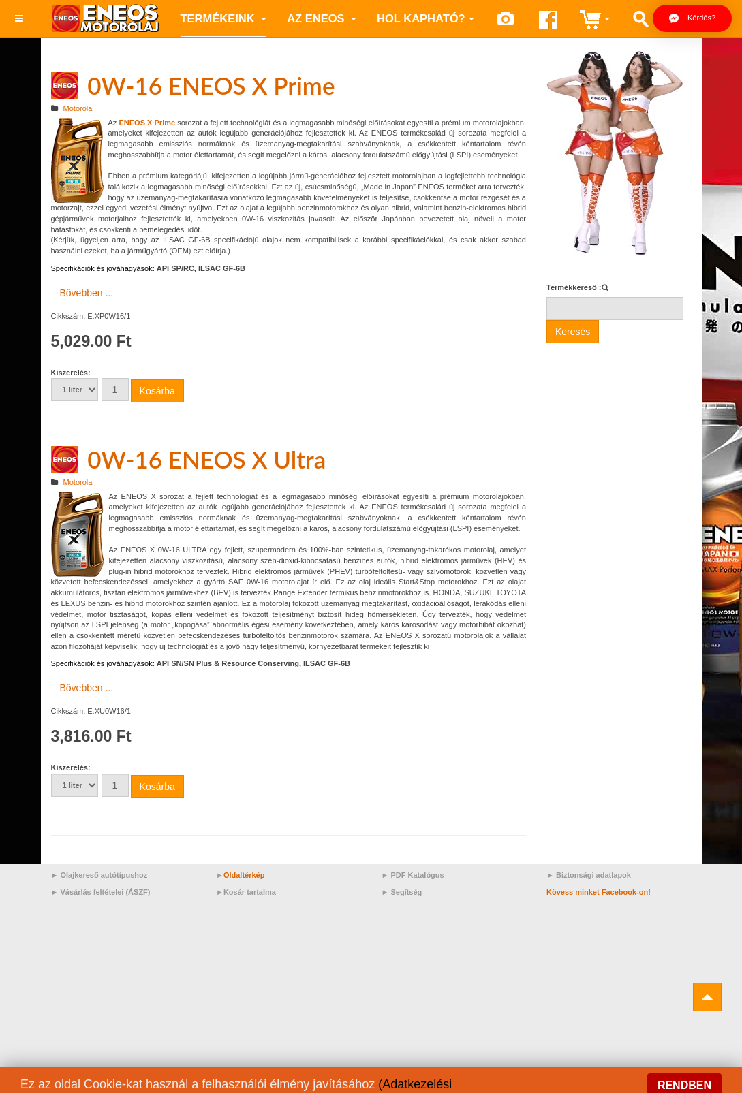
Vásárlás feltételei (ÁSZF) (105, 892)
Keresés (572, 331)
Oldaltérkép (244, 875)
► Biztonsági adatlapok (588, 875)
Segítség (406, 892)
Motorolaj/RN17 (86, 1081)
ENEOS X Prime (147, 122)
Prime (536, 1081)
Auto (573, 1081)
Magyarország (405, 1081)
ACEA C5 (149, 1081)
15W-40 (312, 1081)
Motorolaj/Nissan (478, 1081)
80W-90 (267, 1081)
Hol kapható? (425, 18)
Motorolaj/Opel (209, 1081)
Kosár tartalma (249, 892)
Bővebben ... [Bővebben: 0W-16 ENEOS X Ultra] (87, 687)
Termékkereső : (574, 287)
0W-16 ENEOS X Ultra (206, 459)
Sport (608, 1081)
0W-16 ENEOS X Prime (211, 85)
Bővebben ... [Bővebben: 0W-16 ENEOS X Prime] (87, 292)
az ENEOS (321, 18)
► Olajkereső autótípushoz (99, 875)
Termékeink (224, 18)
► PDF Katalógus (413, 875)
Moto (353, 1081)
